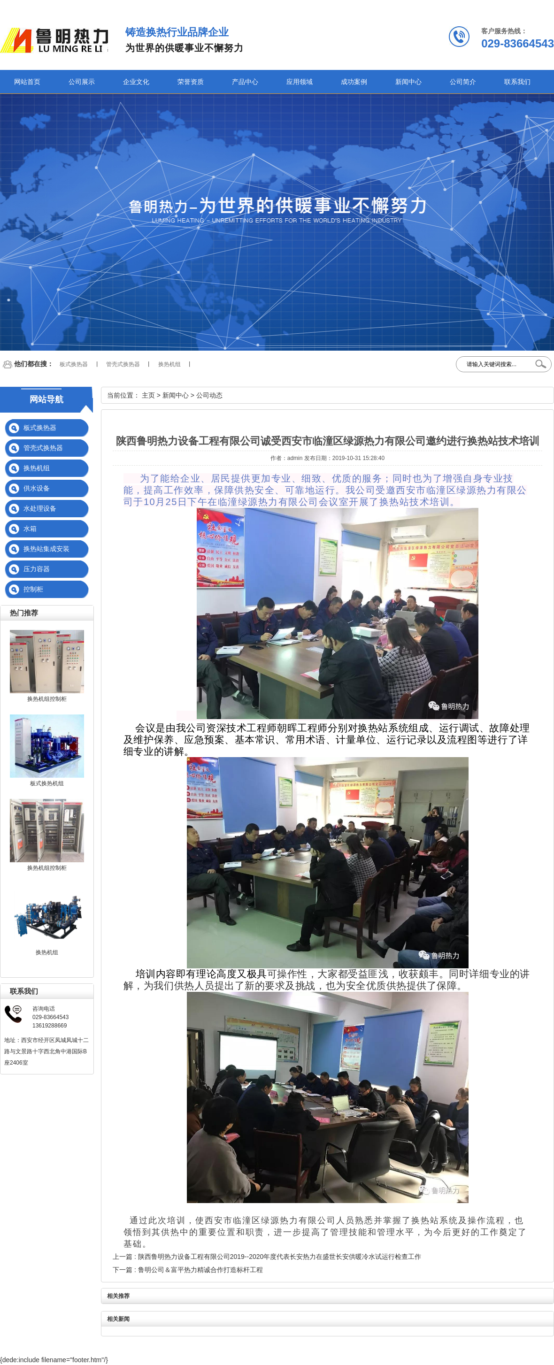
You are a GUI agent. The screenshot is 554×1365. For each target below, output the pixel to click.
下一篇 (188, 1269)
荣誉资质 (190, 81)
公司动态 (209, 395)
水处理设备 (39, 508)
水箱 (30, 528)
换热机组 (169, 364)
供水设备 (36, 488)
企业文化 (136, 81)
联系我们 (517, 81)
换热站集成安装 (46, 548)
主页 (148, 395)
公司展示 (82, 81)
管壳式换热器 (123, 364)
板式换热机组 (47, 783)
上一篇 (267, 1256)
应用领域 (299, 81)
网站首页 (27, 81)
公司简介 (463, 81)
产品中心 (245, 81)
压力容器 (36, 569)
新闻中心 (408, 81)
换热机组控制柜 (47, 699)
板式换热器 (74, 364)
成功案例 (354, 81)
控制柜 (33, 589)
